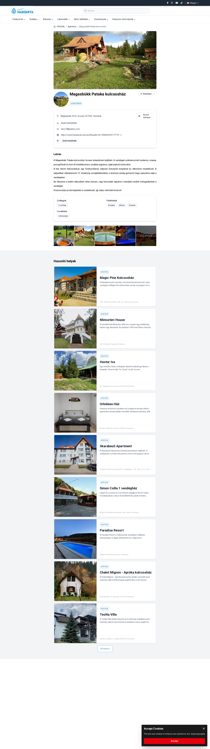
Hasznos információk (123, 19)
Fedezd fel (19, 19)
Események (101, 19)
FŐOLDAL (61, 26)
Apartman (72, 26)
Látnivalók (63, 19)
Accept (174, 741)
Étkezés (48, 19)
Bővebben (105, 648)
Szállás (34, 19)
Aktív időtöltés (82, 19)
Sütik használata (198, 734)
